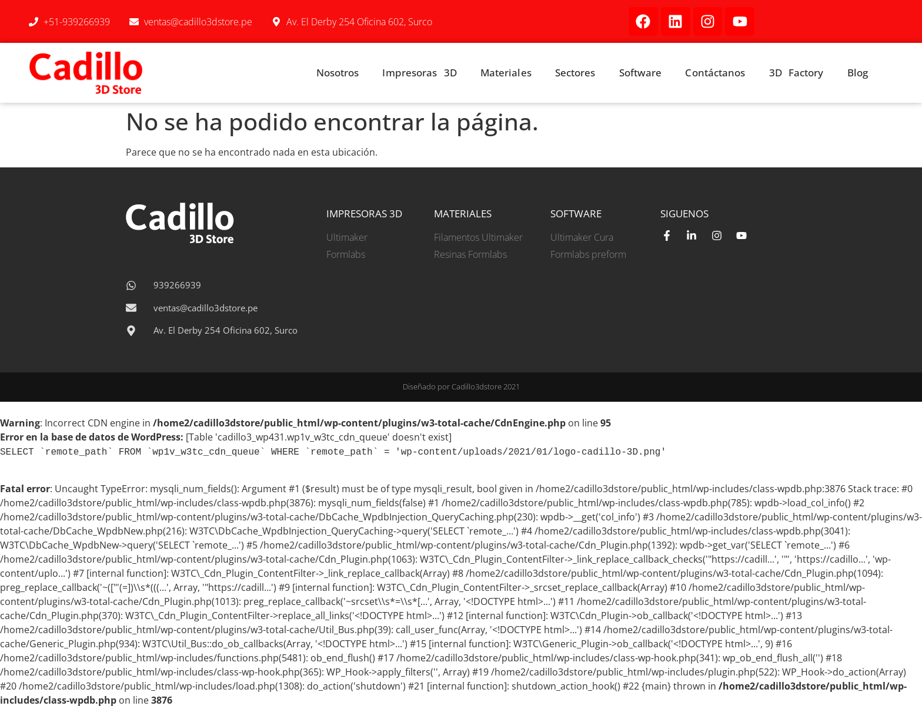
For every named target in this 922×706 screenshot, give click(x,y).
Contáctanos (715, 72)
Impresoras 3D (419, 72)
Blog (857, 72)
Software (640, 72)
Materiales (506, 72)
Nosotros (337, 72)
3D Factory (796, 72)
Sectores (575, 72)
